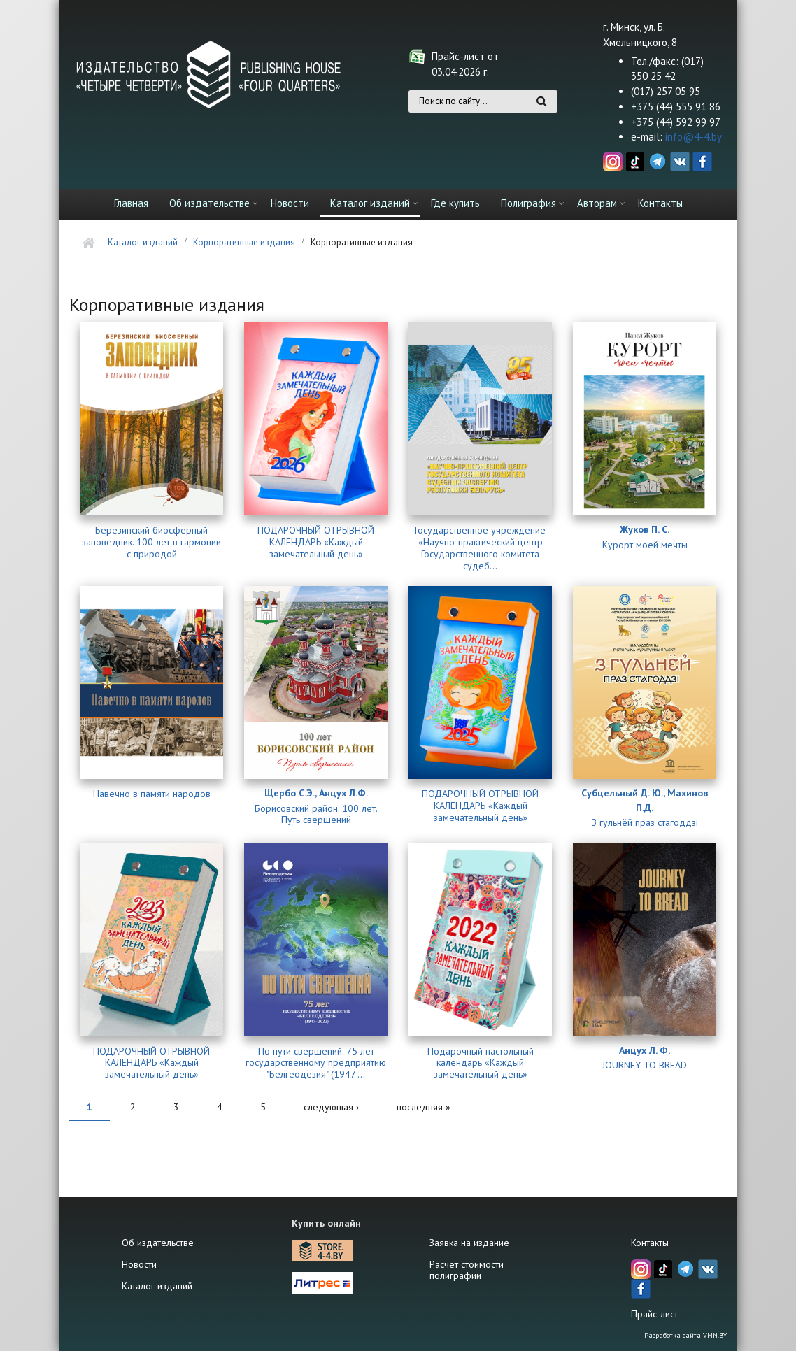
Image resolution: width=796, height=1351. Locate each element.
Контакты (660, 203)
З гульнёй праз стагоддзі (645, 823)
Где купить (455, 203)
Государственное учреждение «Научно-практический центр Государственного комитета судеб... (480, 547)
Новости (290, 203)
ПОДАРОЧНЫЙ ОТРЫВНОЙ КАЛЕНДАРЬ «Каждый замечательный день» (315, 541)
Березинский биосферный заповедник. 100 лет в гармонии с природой (151, 541)
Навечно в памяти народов (152, 794)
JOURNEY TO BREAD (644, 1065)
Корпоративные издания (244, 242)
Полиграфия (528, 203)
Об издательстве (209, 203)
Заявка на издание (469, 1242)
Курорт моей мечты (645, 545)
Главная (131, 203)
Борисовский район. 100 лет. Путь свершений (316, 815)
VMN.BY (715, 1335)
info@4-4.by (693, 136)
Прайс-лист (654, 1314)
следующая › (331, 1107)
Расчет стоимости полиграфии (466, 1270)
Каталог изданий (370, 203)
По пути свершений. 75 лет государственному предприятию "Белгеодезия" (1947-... (316, 1062)
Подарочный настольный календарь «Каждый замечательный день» (480, 1062)
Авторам (597, 203)
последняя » (423, 1107)
